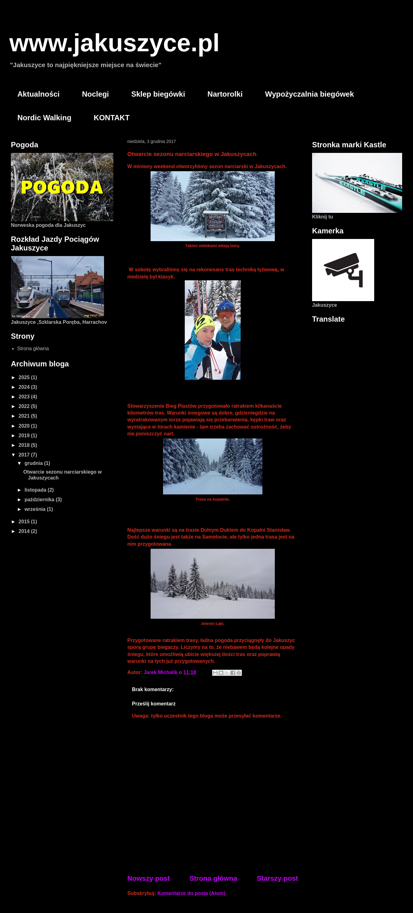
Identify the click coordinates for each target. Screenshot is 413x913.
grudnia (34, 463)
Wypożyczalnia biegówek (309, 94)
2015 (25, 521)
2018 (25, 445)
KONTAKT (112, 117)
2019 (25, 435)
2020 (25, 426)
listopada (36, 490)
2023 (25, 396)
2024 (25, 387)
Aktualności (38, 94)
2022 (25, 406)
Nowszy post (148, 878)
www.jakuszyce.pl (114, 43)
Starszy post (277, 878)
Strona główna (213, 878)
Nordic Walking (44, 117)
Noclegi (95, 94)
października (40, 499)
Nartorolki (225, 94)
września (36, 509)
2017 (25, 454)
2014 (25, 531)
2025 (25, 377)
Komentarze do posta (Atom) (191, 893)
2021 (25, 416)
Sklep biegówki (158, 94)
